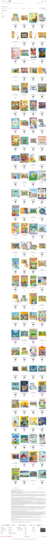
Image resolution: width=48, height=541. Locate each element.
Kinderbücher (30, 520)
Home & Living (3, 16)
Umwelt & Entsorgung (19, 530)
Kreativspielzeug (39, 499)
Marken (25, 534)
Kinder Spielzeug (35, 520)
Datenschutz (10, 530)
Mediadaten (2, 533)
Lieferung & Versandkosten (20, 528)
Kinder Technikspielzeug (30, 519)
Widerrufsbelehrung (11, 529)
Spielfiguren (39, 509)
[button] (45, 1)
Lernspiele (23, 520)
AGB (9, 528)
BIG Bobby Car (39, 519)
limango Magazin (3, 530)
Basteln (42, 502)
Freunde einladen (3, 529)
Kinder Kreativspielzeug (13, 519)
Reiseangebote (34, 531)
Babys (2, 12)
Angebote (26, 528)
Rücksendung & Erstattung (20, 529)
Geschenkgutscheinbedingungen (12, 533)
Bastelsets (40, 502)
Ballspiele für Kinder (13, 520)
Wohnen (26, 532)
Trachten (26, 533)
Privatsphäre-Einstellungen (12, 532)
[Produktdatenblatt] (15, 20)
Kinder (2, 13)
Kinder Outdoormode (19, 520)
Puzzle (41, 520)
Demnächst (33, 529)
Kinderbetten (35, 519)
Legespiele (38, 520)
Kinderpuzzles (26, 520)
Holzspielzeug (32, 506)
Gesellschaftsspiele (19, 519)
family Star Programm (3, 528)
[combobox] (41, 3)
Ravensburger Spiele (13, 491)
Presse (1, 532)
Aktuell (33, 528)
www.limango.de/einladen (34, 539)
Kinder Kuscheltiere (24, 519)
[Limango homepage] (3, 1)
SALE (2, 17)
